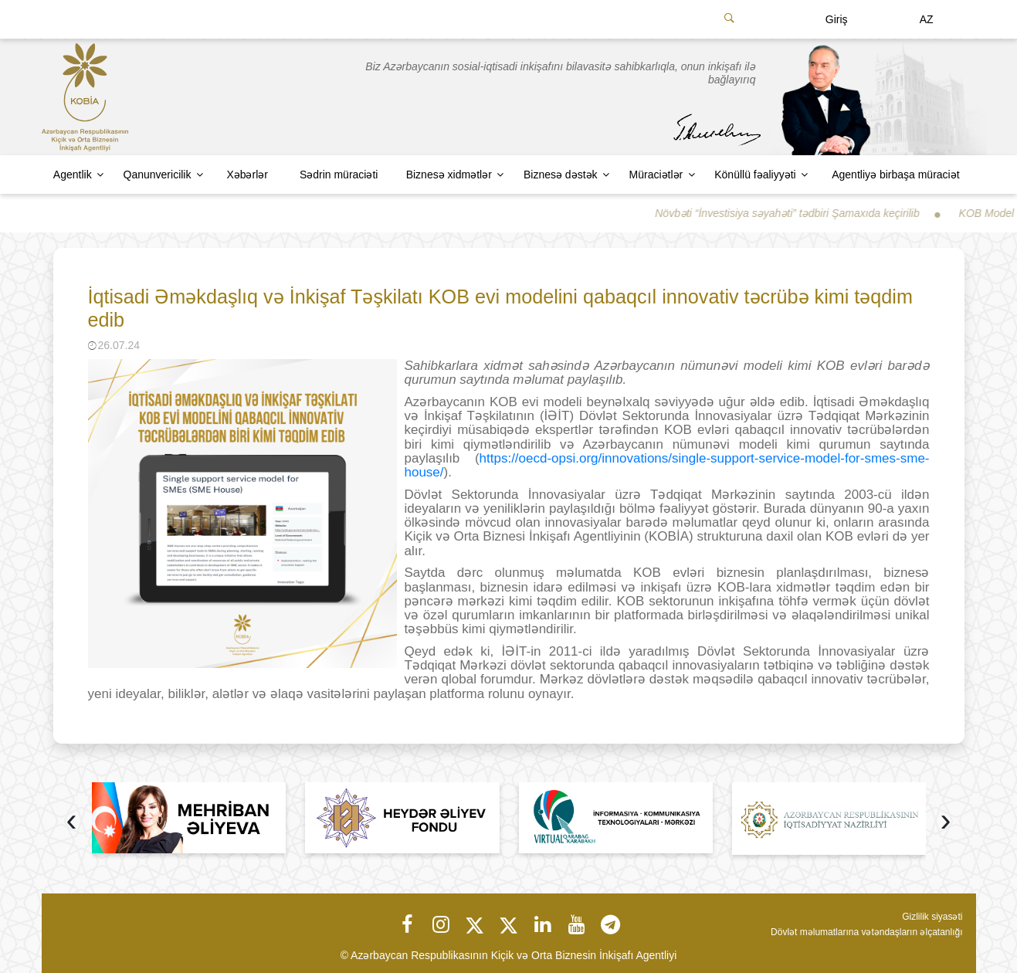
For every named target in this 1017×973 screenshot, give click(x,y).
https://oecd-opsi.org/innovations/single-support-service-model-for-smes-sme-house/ (667, 465)
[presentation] (71, 822)
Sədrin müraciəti (339, 174)
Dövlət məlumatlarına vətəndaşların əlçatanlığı (866, 932)
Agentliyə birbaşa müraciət (895, 174)
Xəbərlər (247, 174)
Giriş (836, 19)
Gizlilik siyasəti (932, 916)
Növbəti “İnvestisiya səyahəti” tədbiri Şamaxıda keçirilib (800, 213)
